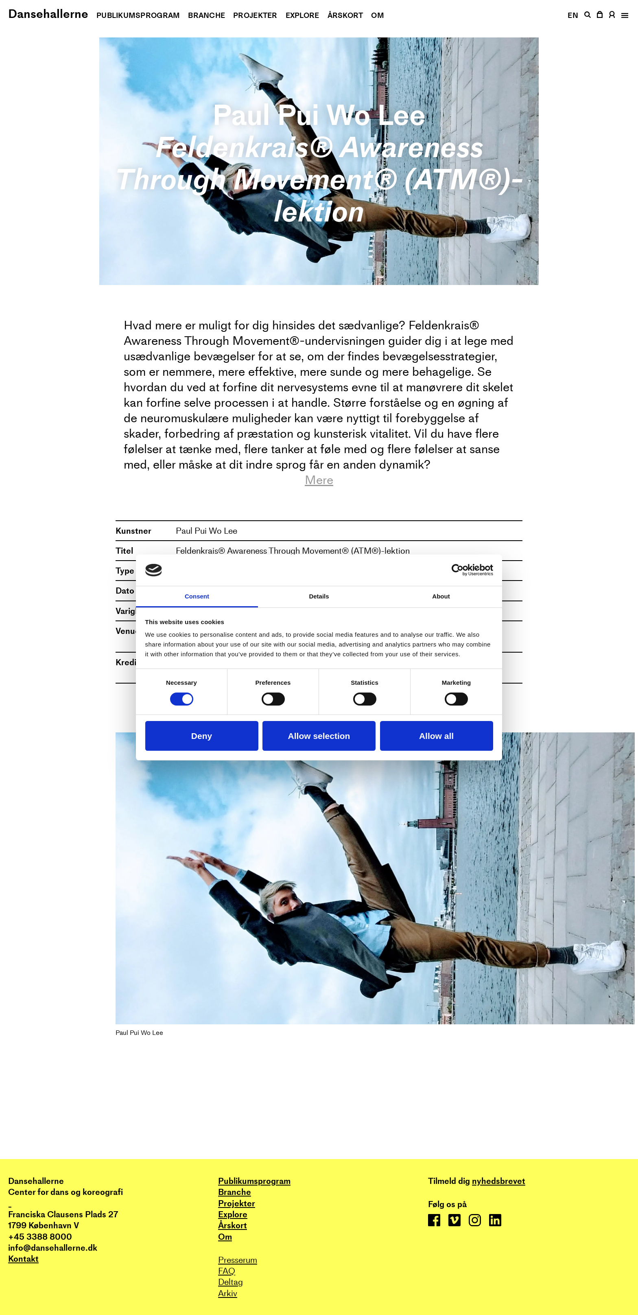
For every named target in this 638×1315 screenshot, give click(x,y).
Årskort (345, 15)
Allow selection (319, 736)
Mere (319, 480)
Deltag (230, 1282)
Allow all (436, 736)
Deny (201, 736)
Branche (206, 15)
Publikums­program (138, 15)
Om (377, 15)
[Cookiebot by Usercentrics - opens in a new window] (457, 570)
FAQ (226, 1271)
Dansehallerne (48, 13)
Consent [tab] (197, 596)
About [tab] (441, 596)
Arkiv (227, 1293)
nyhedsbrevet (498, 1180)
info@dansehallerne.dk (52, 1247)
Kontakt (23, 1258)
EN (573, 15)
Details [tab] (319, 596)
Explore (302, 15)
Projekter (255, 15)
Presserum (237, 1260)
